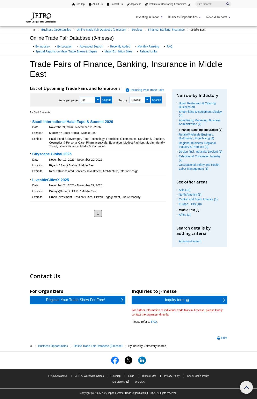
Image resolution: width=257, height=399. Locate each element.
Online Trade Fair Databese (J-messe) (101, 29)
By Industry (42, 46)
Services (136, 29)
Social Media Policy (198, 376)
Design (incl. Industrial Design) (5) (200, 151)
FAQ (169, 46)
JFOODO (140, 381)
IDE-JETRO (121, 382)
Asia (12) (184, 189)
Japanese (136, 4)
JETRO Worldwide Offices (89, 376)
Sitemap (115, 376)
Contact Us (116, 4)
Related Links (148, 51)
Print (224, 338)
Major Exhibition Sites (118, 51)
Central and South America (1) (198, 199)
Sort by (122, 100)
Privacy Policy (171, 376)
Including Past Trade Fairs (147, 90)
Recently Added (120, 46)
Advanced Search (91, 46)
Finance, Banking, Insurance (166, 29)
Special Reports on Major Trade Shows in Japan (66, 51)
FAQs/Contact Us (57, 376)
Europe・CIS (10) (190, 204)
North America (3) (190, 194)
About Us (98, 4)
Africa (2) (185, 214)
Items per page (68, 100)
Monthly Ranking (148, 46)
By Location (64, 46)
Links (131, 376)
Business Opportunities (56, 29)
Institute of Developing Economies (170, 4)
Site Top (80, 4)
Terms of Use (149, 376)
